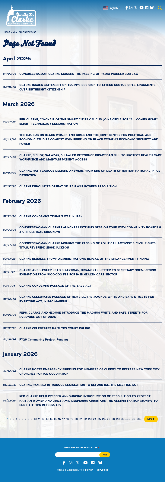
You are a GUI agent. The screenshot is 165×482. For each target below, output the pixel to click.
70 (138, 419)
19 (71, 419)
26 (104, 419)
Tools (60, 470)
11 (39, 419)
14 (51, 419)
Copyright (102, 470)
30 (123, 419)
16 (59, 419)
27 (108, 419)
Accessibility (74, 470)
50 (128, 419)
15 (55, 419)
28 (113, 419)
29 (118, 419)
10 (35, 419)
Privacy (89, 470)
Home (7, 32)
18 (67, 419)
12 (43, 419)
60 (133, 419)
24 (94, 419)
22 (85, 419)
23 (90, 419)
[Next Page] (150, 419)
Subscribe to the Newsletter (81, 447)
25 (99, 419)
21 (80, 419)
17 (63, 419)
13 (47, 419)
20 (76, 419)
